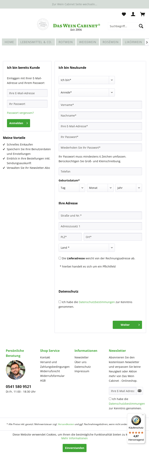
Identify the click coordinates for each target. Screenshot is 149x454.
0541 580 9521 (18, 386)
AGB (43, 380)
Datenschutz (82, 367)
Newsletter (81, 357)
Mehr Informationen (74, 438)
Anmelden (18, 122)
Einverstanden (74, 448)
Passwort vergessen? (20, 113)
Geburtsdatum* (69, 180)
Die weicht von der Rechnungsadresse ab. (98, 258)
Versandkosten (66, 424)
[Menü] (142, 415)
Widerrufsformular (52, 376)
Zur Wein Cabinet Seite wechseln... (74, 4)
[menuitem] (126, 26)
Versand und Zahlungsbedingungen (55, 364)
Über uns (80, 362)
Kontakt (45, 357)
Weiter (130, 324)
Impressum (81, 371)
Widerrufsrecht (50, 371)
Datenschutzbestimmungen (97, 302)
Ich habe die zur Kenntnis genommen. (127, 403)
